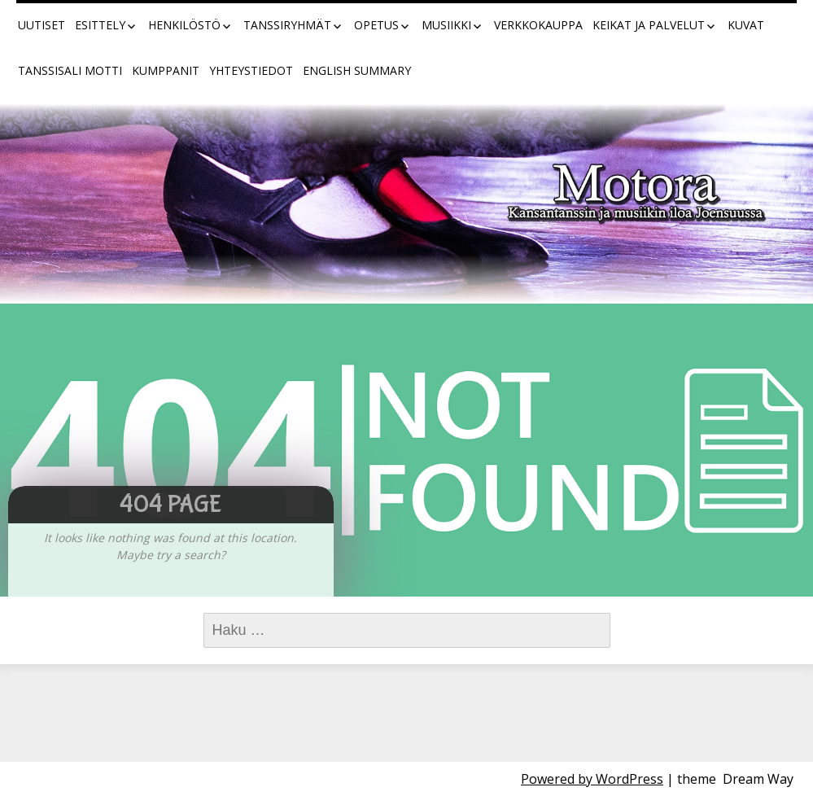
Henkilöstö (184, 25)
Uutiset (41, 25)
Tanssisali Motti (70, 70)
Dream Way (758, 779)
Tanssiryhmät (287, 25)
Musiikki (446, 25)
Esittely (100, 25)
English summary (357, 70)
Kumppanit (165, 70)
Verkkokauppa (538, 25)
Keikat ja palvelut (648, 25)
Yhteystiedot (251, 70)
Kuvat (746, 25)
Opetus (376, 25)
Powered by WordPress (592, 779)
